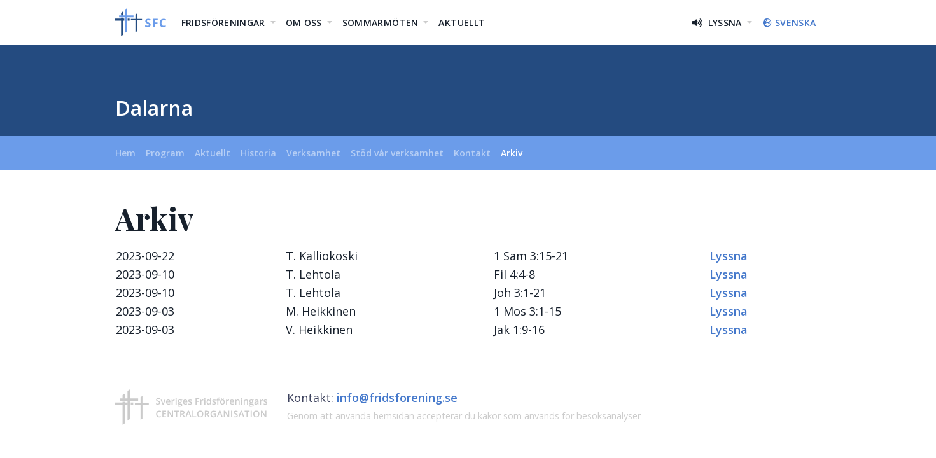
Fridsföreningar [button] (225, 23)
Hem (128, 152)
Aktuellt (461, 23)
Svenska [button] (789, 23)
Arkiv (511, 153)
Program (165, 153)
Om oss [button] (305, 23)
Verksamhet (313, 153)
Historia (258, 153)
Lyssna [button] (718, 23)
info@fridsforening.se (397, 397)
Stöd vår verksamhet (397, 153)
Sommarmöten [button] (381, 23)
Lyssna (728, 255)
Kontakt (472, 153)
